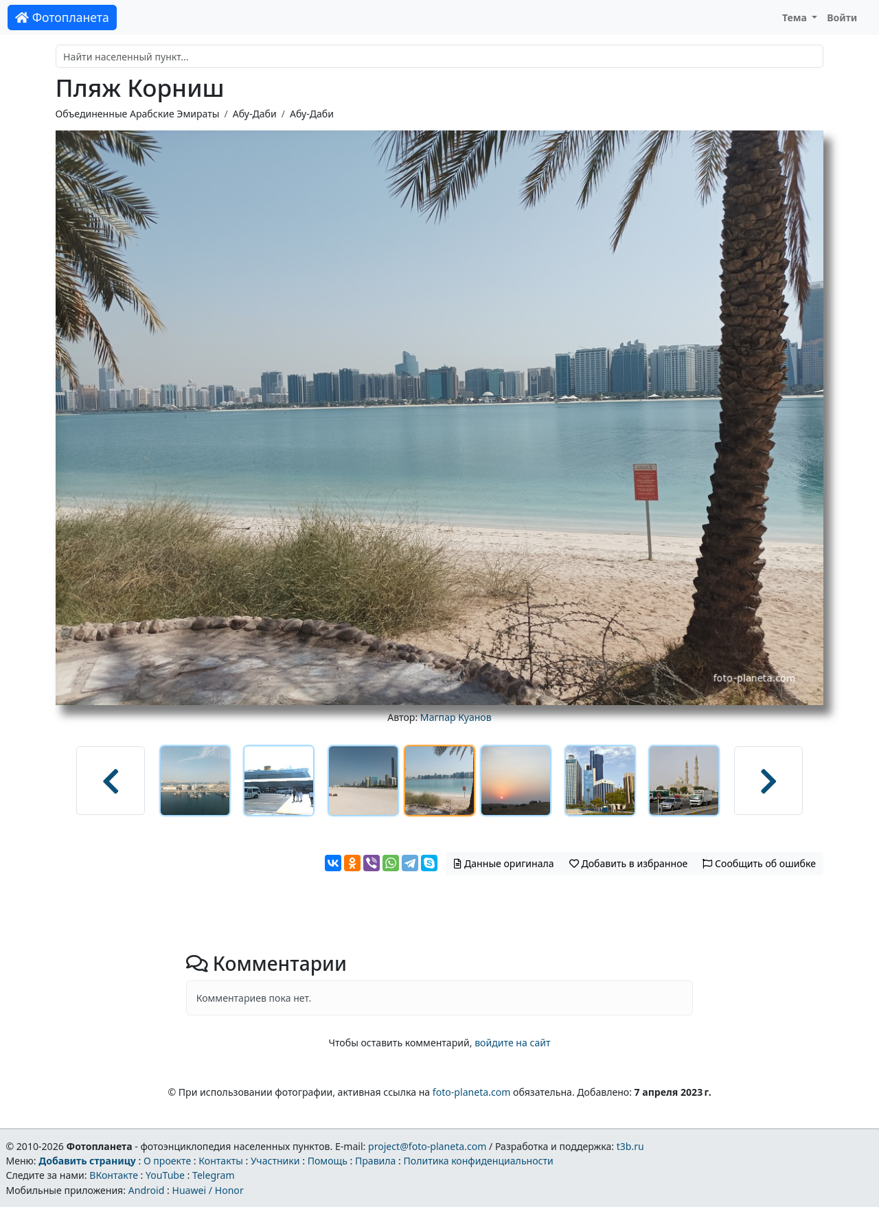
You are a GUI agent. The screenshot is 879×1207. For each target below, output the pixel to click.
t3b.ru (630, 1146)
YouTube (165, 1175)
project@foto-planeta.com (427, 1146)
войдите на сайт (512, 1042)
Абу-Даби (255, 113)
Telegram (213, 1175)
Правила (375, 1160)
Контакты (220, 1160)
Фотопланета (62, 17)
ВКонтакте (113, 1175)
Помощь (327, 1160)
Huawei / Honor (207, 1190)
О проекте (167, 1160)
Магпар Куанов (456, 717)
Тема (796, 17)
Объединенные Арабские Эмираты (138, 113)
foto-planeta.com (472, 1092)
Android (146, 1190)
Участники (275, 1160)
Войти (842, 17)
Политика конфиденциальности (478, 1160)
